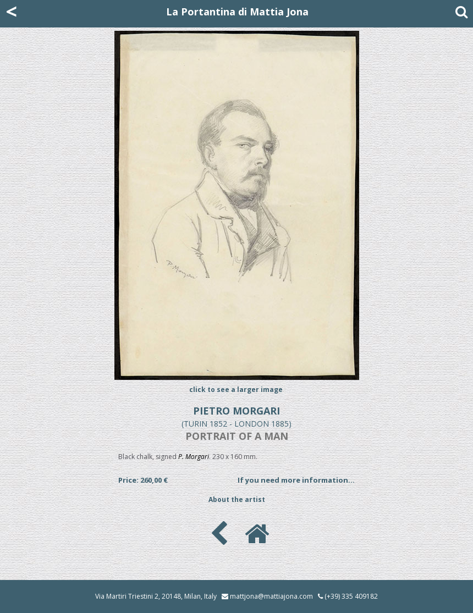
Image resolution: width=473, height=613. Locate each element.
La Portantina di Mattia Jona (237, 11)
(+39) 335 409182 (348, 596)
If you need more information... (296, 480)
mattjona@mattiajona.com (271, 596)
